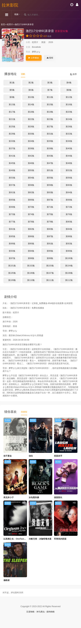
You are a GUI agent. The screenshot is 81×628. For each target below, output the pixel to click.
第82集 (31, 229)
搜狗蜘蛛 (50, 612)
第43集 (50, 156)
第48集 (69, 163)
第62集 (31, 192)
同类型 (24, 412)
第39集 (50, 148)
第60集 (69, 185)
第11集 (50, 97)
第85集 (12, 236)
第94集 (31, 251)
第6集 (31, 90)
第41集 (12, 156)
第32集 (69, 134)
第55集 (50, 178)
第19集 (50, 112)
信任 (31, 456)
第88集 (69, 236)
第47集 (50, 163)
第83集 (50, 229)
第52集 (69, 170)
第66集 (31, 200)
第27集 (50, 126)
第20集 (69, 112)
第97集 (12, 258)
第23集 (50, 119)
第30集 (31, 134)
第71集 (50, 207)
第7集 (50, 90)
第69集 (12, 207)
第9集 (12, 97)
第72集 (69, 207)
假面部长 (58, 497)
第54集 (31, 178)
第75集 (50, 214)
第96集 (69, 251)
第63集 (50, 192)
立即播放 (34, 58)
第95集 (50, 251)
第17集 (12, 112)
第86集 (31, 236)
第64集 (69, 192)
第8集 (69, 90)
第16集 (69, 104)
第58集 (31, 185)
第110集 (31, 280)
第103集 (50, 265)
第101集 (12, 265)
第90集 (31, 243)
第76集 (69, 214)
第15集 (50, 104)
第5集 (12, 90)
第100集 (69, 258)
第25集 (12, 126)
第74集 (31, 214)
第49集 (12, 170)
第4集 (69, 82)
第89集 (12, 243)
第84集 (69, 229)
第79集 (50, 222)
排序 (73, 74)
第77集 (12, 222)
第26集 (31, 126)
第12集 (69, 97)
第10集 (31, 97)
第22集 (31, 119)
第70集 (31, 207)
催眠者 (6, 580)
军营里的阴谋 (60, 539)
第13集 (12, 104)
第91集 (50, 243)
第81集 (12, 229)
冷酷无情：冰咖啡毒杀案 (40, 539)
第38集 (31, 148)
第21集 (12, 119)
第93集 (12, 251)
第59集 (50, 185)
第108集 (69, 273)
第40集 (69, 148)
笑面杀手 (58, 456)
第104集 (69, 265)
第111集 (50, 280)
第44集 (69, 156)
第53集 (12, 178)
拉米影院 (10, 5)
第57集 (12, 185)
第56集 (69, 178)
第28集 (69, 126)
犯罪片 (10, 24)
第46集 (31, 163)
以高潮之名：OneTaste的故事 (17, 539)
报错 (50, 58)
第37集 (12, 148)
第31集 (50, 134)
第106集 (31, 273)
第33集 (12, 141)
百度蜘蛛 (30, 612)
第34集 (31, 141)
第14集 (31, 104)
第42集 (31, 156)
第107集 (50, 273)
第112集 (69, 280)
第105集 (12, 273)
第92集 (69, 243)
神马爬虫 (40, 612)
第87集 (50, 236)
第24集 (69, 119)
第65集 (12, 200)
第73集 (12, 214)
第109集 (12, 280)
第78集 (31, 222)
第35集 (50, 141)
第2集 (31, 82)
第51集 (50, 170)
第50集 (31, 170)
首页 (3, 24)
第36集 (69, 141)
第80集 (69, 222)
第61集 (12, 192)
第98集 (31, 258)
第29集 (12, 134)
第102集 (31, 265)
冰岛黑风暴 (34, 497)
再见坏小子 (8, 497)
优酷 (23, 74)
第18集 (31, 112)
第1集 (12, 82)
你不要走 (7, 456)
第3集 (50, 82)
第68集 (69, 200)
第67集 (50, 200)
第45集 (12, 163)
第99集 (50, 258)
